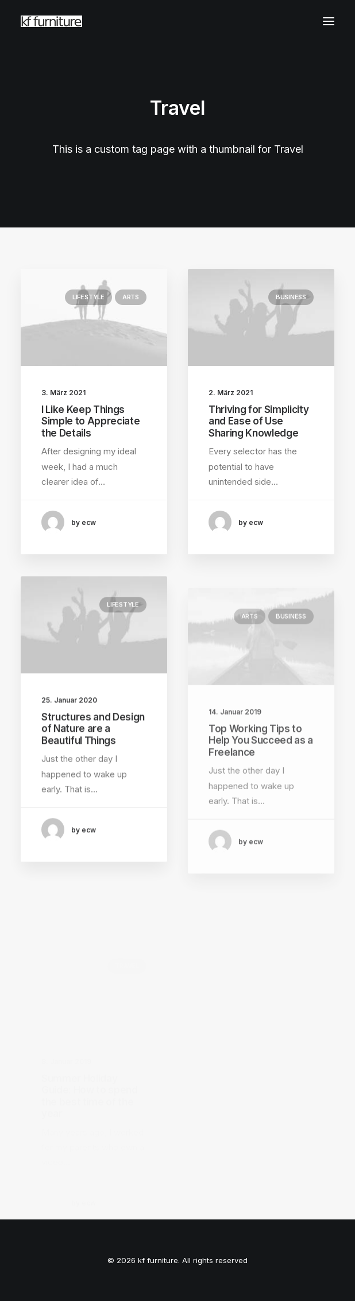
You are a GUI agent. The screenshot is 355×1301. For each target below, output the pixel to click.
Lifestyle (88, 297)
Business (291, 298)
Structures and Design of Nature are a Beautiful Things (93, 764)
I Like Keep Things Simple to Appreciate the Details (90, 421)
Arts (130, 297)
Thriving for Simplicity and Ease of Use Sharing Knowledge (258, 421)
